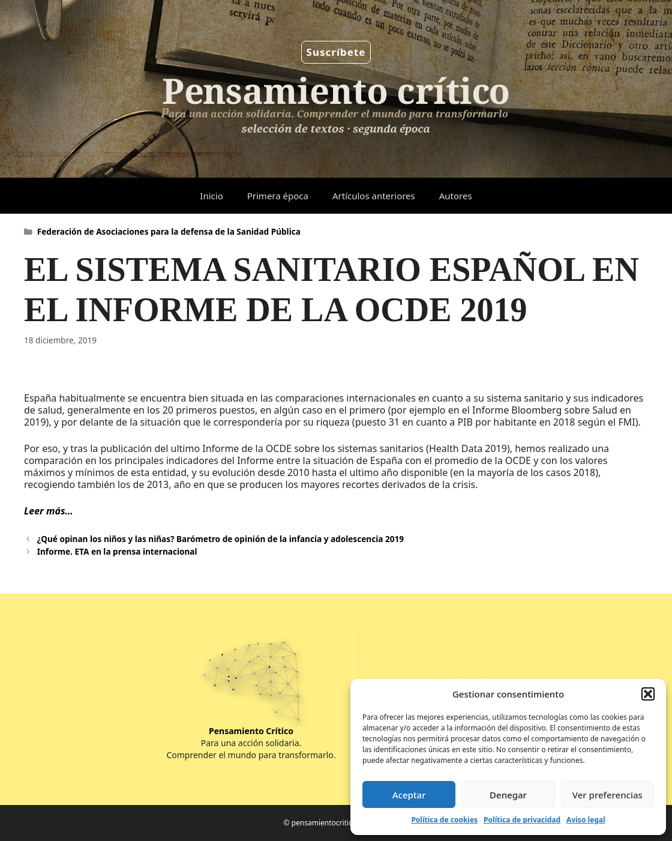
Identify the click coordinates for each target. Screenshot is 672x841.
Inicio (211, 196)
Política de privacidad (522, 820)
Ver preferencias (607, 795)
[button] (648, 694)
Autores (455, 196)
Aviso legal (585, 820)
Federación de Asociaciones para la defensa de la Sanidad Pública (169, 231)
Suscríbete (336, 52)
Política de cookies (444, 820)
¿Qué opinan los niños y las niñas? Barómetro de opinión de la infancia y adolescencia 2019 (220, 538)
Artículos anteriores (373, 196)
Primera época (277, 196)
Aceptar (409, 795)
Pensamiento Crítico (251, 731)
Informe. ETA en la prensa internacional (117, 551)
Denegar (508, 795)
